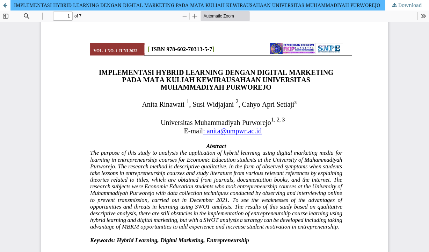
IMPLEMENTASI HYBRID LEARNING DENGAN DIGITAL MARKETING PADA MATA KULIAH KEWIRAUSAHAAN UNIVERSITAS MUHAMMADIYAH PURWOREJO (197, 5)
